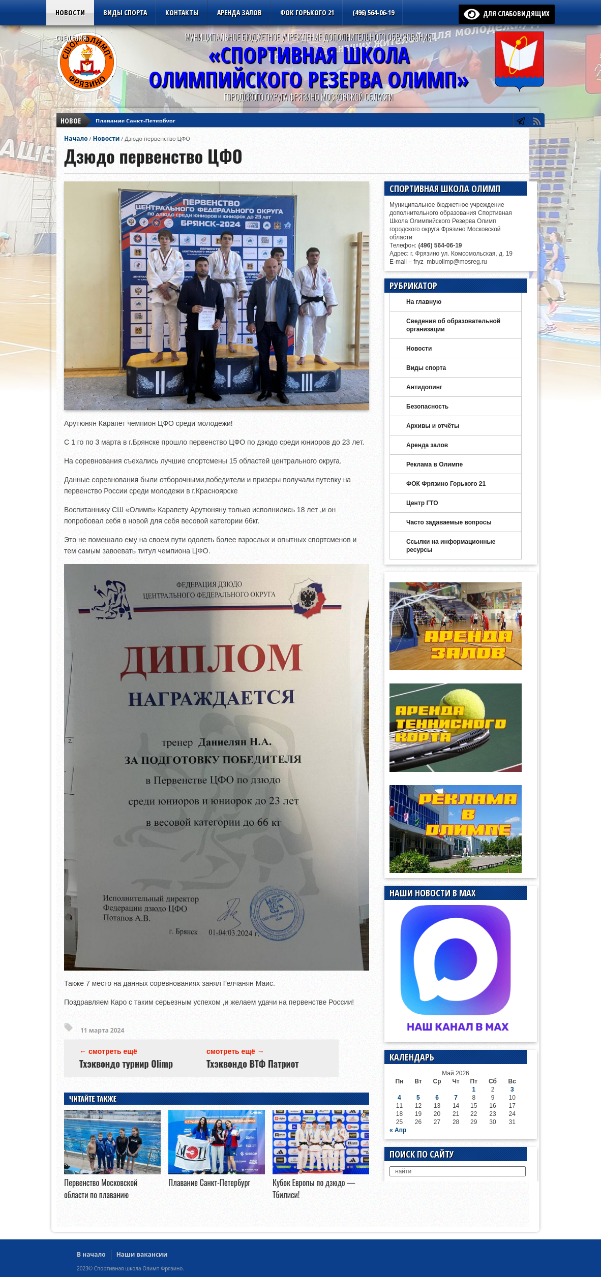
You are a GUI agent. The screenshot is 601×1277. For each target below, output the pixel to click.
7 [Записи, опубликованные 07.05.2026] (456, 1097)
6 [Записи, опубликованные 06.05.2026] (437, 1097)
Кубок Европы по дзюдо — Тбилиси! (148, 124)
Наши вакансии (142, 1254)
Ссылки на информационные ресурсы (450, 545)
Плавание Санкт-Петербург (135, 114)
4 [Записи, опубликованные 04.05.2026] (399, 1097)
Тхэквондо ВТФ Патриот (252, 1063)
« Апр (397, 1130)
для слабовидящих (507, 13)
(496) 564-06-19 (373, 12)
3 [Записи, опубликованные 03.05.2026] (512, 1089)
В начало (91, 1254)
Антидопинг (424, 387)
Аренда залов (239, 12)
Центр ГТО (422, 503)
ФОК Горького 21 (307, 12)
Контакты (182, 12)
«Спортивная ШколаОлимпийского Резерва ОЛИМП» (308, 67)
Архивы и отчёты (432, 425)
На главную (423, 301)
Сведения (71, 38)
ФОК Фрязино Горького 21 (446, 483)
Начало (76, 138)
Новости (70, 12)
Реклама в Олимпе (434, 464)
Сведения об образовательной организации (453, 325)
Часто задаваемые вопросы (449, 522)
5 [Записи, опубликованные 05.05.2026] (418, 1097)
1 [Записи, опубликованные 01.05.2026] (473, 1089)
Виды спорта (125, 12)
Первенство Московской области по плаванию (100, 1188)
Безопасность (427, 406)
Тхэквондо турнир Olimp (126, 1063)
